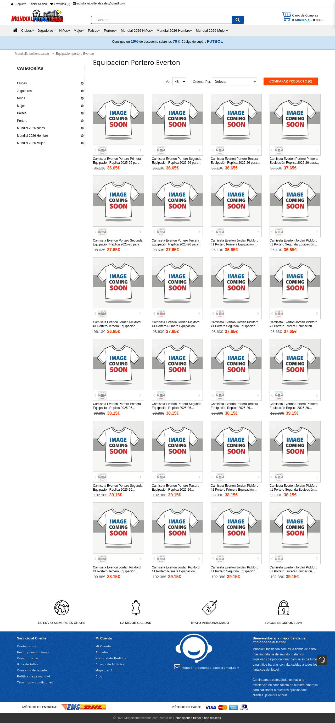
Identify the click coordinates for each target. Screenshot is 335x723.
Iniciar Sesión (38, 4)
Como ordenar (27, 657)
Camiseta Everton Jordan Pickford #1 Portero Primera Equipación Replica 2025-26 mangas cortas (234, 489)
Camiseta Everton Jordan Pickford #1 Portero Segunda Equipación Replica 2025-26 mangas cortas (293, 489)
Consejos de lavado (32, 669)
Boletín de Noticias (110, 663)
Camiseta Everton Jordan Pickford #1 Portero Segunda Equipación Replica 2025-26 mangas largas (234, 571)
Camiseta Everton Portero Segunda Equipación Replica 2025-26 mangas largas (117, 489)
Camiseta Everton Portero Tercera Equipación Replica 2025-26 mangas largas (175, 489)
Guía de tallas (27, 663)
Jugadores (24, 91)
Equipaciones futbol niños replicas (197, 718)
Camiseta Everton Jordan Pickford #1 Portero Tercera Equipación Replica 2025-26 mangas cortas (117, 571)
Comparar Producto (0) (290, 81)
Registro (20, 4)
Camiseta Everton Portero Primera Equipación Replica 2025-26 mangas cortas (117, 407)
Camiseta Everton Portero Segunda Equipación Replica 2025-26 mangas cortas (176, 407)
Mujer (21, 106)
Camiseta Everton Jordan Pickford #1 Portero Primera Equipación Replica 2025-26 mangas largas (175, 571)
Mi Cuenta (103, 645)
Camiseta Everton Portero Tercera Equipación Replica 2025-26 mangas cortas (234, 407)
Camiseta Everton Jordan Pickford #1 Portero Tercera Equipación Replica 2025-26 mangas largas (293, 571)
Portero (22, 121)
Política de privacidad (33, 675)
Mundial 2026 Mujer (30, 143)
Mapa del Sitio (107, 669)
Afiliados (102, 651)
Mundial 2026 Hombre (32, 136)
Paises (21, 113)
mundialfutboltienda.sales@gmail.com (99, 3)
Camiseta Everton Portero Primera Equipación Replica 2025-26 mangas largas (293, 407)
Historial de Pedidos (111, 657)
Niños (21, 98)
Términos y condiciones (35, 681)
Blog (99, 675)
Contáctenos (26, 645)
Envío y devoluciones (33, 651)
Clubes (22, 83)
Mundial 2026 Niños (31, 128)
